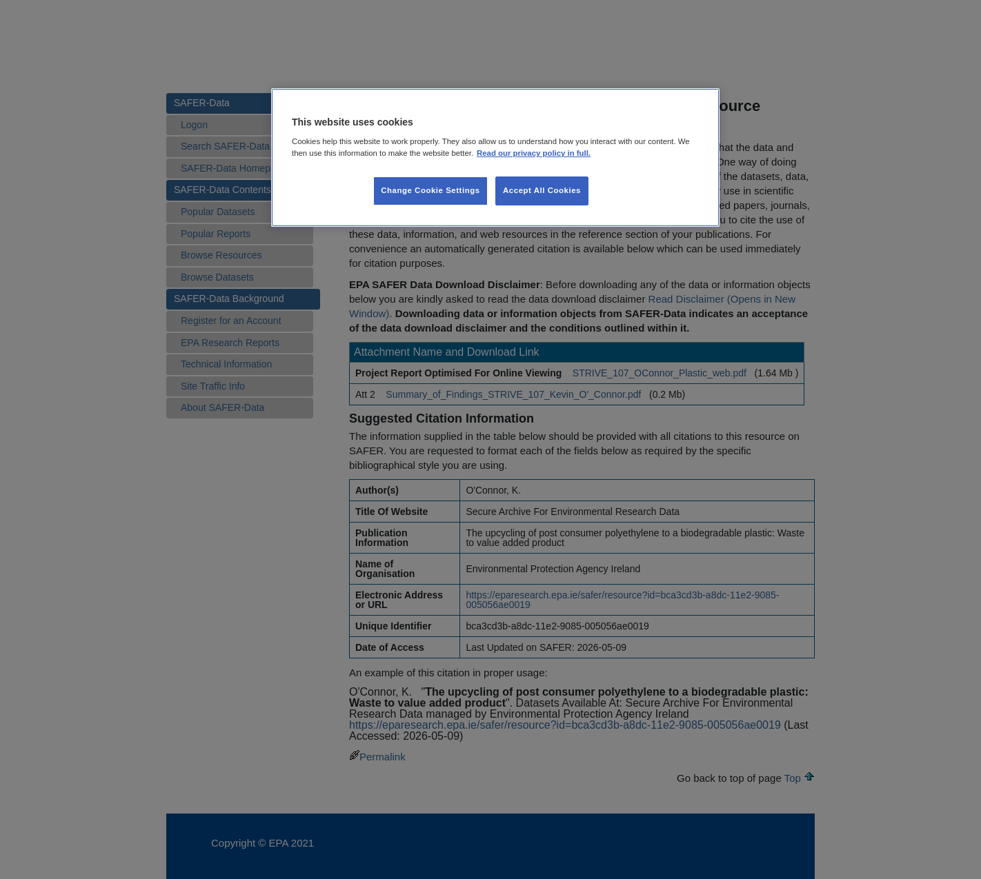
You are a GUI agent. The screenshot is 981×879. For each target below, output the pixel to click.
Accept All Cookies (542, 190)
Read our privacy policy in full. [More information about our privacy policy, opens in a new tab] (534, 153)
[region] (495, 158)
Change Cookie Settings (430, 190)
